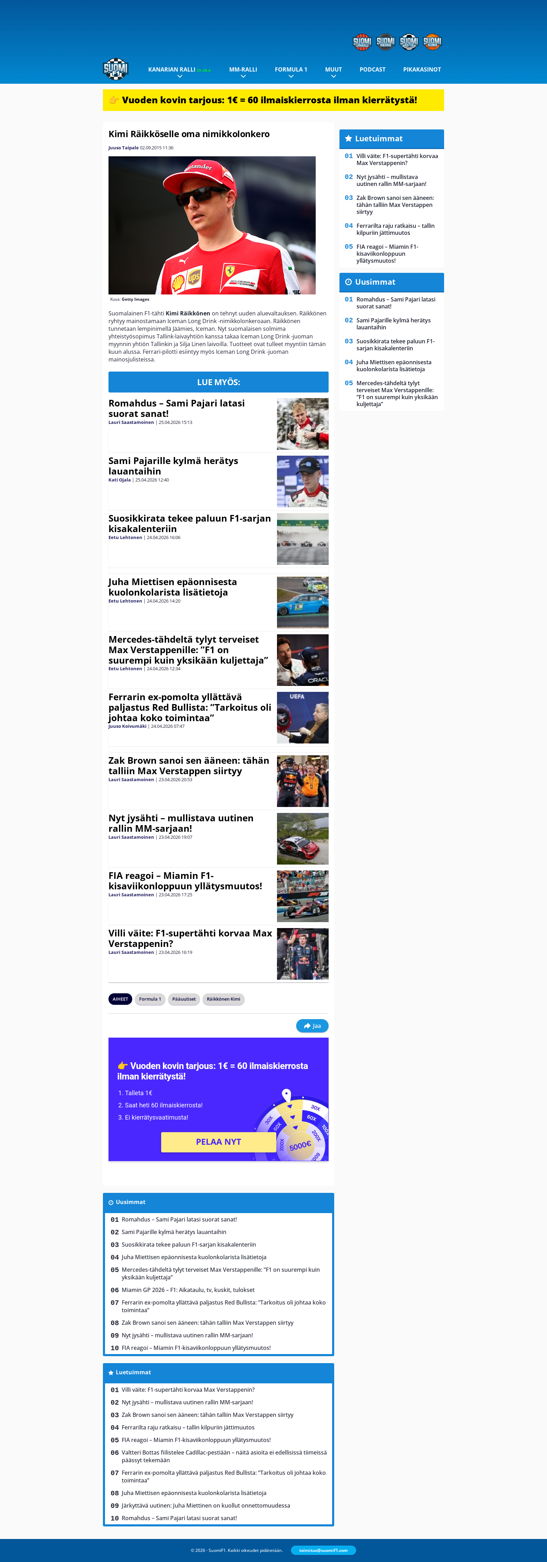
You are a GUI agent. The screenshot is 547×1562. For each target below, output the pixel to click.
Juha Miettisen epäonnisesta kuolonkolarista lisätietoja (172, 586)
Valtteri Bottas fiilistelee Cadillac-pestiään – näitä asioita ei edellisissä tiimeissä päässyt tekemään (224, 1456)
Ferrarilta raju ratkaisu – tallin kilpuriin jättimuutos (188, 1427)
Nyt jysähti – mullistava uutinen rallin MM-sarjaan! (181, 823)
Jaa (312, 1026)
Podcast (372, 69)
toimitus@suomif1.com (323, 1550)
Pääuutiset (184, 999)
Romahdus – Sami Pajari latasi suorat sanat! (176, 408)
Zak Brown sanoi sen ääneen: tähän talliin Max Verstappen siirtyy (188, 765)
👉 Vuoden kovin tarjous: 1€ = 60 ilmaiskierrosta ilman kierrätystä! (262, 100)
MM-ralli (243, 69)
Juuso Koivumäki (127, 726)
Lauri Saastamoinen (131, 422)
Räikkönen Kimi (223, 999)
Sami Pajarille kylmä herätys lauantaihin (173, 465)
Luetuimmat (133, 1372)
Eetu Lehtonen (125, 537)
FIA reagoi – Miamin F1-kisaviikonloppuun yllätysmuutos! (185, 880)
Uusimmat (130, 1202)
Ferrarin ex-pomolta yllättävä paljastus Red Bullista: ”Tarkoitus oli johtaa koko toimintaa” (189, 707)
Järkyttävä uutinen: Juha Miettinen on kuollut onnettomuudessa (206, 1505)
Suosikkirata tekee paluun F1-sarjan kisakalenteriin (189, 523)
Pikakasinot (422, 69)
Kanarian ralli (179, 69)
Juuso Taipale (123, 147)
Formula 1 (291, 69)
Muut (333, 69)
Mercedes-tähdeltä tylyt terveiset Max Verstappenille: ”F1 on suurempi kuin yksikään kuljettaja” (188, 649)
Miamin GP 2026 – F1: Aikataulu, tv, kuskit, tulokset (188, 1290)
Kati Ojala (119, 480)
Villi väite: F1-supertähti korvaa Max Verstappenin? (190, 938)
